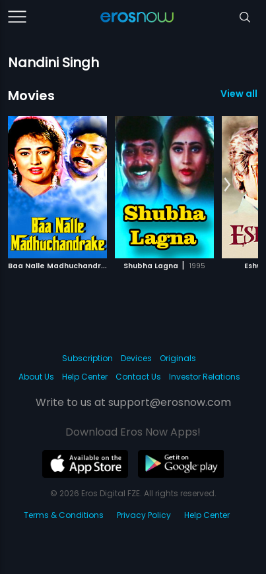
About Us (36, 376)
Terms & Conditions (64, 515)
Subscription (87, 358)
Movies (31, 95)
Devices (136, 358)
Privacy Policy (144, 515)
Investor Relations (204, 376)
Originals (178, 358)
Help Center (85, 376)
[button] (227, 185)
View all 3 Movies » (239, 93)
